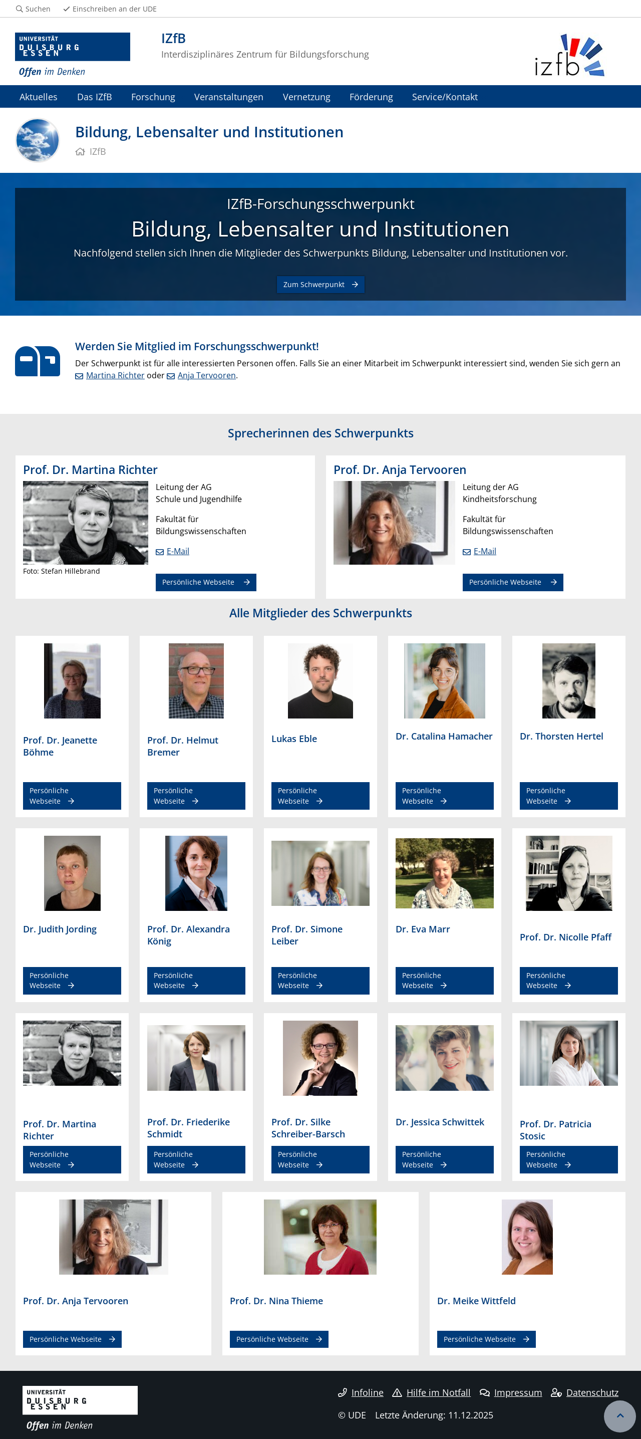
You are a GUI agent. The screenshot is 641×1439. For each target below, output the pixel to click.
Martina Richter (115, 375)
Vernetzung (307, 96)
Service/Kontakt (445, 96)
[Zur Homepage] (72, 55)
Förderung (371, 96)
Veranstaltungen (228, 96)
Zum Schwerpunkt (314, 284)
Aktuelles (39, 96)
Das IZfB (94, 96)
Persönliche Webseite (199, 582)
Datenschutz (584, 1392)
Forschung (153, 96)
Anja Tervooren (207, 375)
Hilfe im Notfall (431, 1392)
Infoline (361, 1392)
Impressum (511, 1392)
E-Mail (178, 551)
